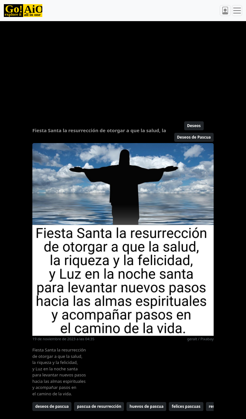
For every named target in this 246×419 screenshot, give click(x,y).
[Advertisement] (123, 68)
